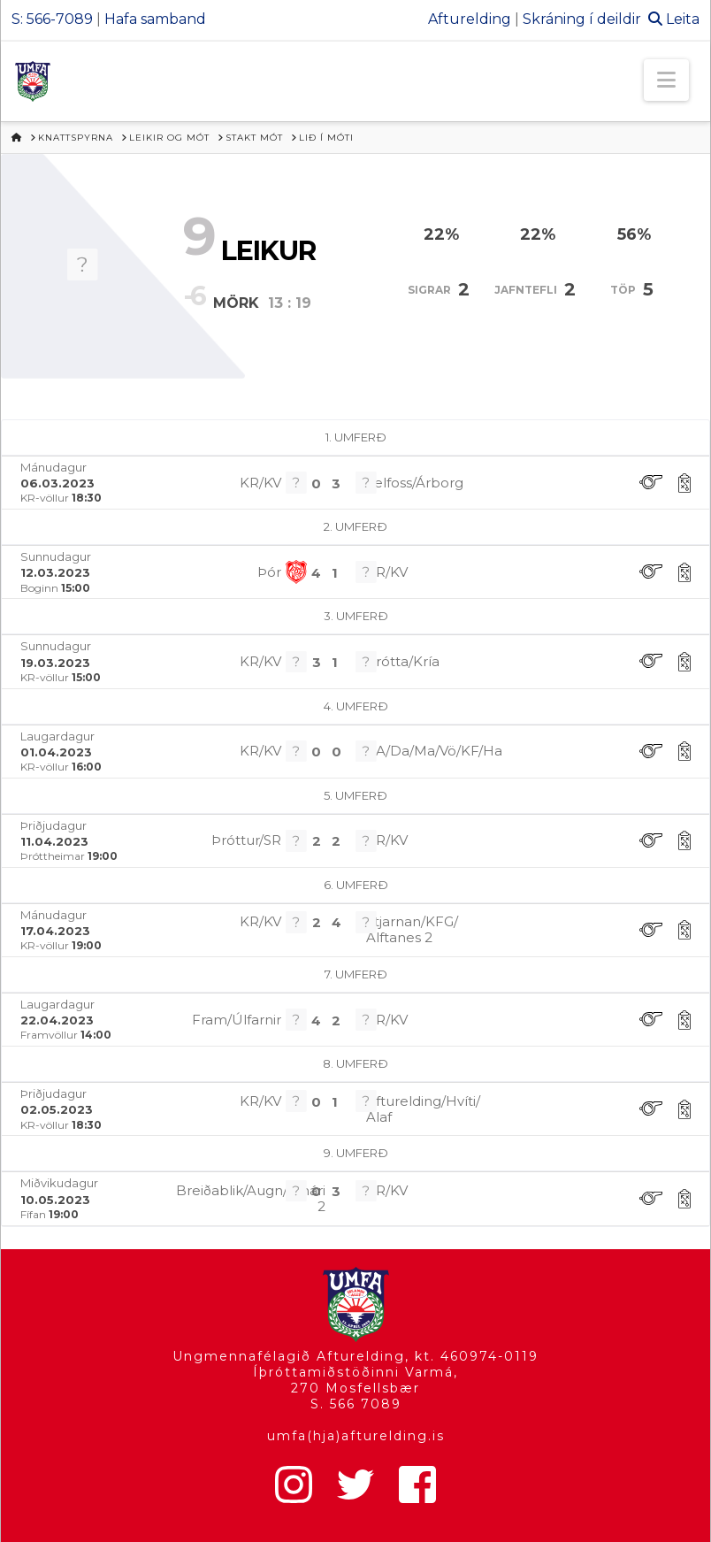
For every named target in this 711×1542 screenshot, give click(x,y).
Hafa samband (155, 19)
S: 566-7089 (52, 19)
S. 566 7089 (355, 1404)
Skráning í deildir (582, 19)
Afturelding (469, 19)
